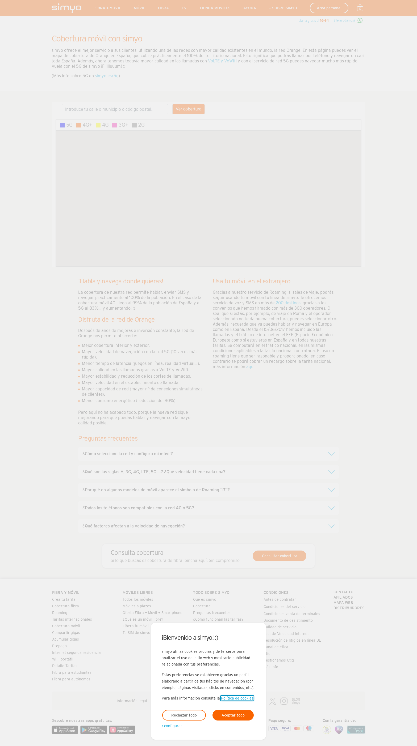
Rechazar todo (184, 715)
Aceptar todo (233, 715)
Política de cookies (237, 698)
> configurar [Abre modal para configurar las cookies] (172, 726)
